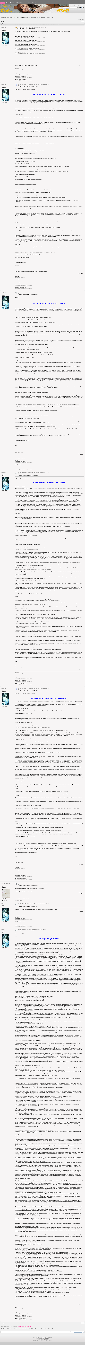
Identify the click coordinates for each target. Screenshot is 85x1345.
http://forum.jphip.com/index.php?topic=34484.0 (23, 74)
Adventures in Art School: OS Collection (22, 898)
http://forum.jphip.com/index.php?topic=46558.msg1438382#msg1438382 (30, 49)
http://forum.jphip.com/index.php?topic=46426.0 (23, 77)
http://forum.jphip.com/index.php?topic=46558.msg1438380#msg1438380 (30, 41)
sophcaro (26, 17)
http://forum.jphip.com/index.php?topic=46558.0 (23, 80)
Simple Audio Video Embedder (42, 1338)
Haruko (4, 27)
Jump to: (72, 1331)
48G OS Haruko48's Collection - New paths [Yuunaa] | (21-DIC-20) (32, 27)
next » (83, 19)
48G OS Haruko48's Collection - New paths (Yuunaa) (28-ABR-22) (32, 929)
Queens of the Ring (18, 900)
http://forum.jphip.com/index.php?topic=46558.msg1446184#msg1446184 (30, 53)
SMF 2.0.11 (35, 1337)
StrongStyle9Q (6, 883)
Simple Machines (48, 1337)
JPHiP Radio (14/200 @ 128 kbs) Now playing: (16, 1326)
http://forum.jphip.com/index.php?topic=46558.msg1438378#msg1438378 (30, 37)
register (82, 5)
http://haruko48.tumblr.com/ (20, 69)
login (78, 5)
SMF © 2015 (41, 1337)
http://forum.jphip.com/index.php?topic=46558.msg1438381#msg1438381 (30, 45)
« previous (80, 19)
